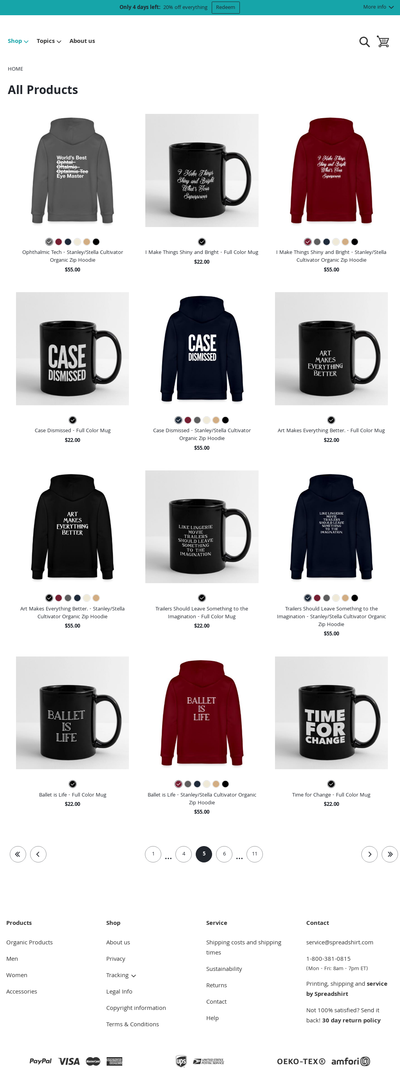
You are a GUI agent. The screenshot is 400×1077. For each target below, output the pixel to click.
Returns (216, 986)
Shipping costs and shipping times (243, 948)
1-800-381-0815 (350, 964)
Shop (18, 42)
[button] (72, 170)
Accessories (21, 992)
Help (212, 1019)
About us (82, 42)
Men (12, 960)
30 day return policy (351, 1021)
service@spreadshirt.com (339, 943)
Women (16, 976)
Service (216, 924)
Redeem (225, 8)
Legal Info (119, 992)
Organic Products (29, 943)
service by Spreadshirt (347, 989)
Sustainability (224, 970)
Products (19, 924)
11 (254, 854)
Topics (49, 42)
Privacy (115, 960)
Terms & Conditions (132, 1025)
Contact (216, 1002)
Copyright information (136, 1009)
